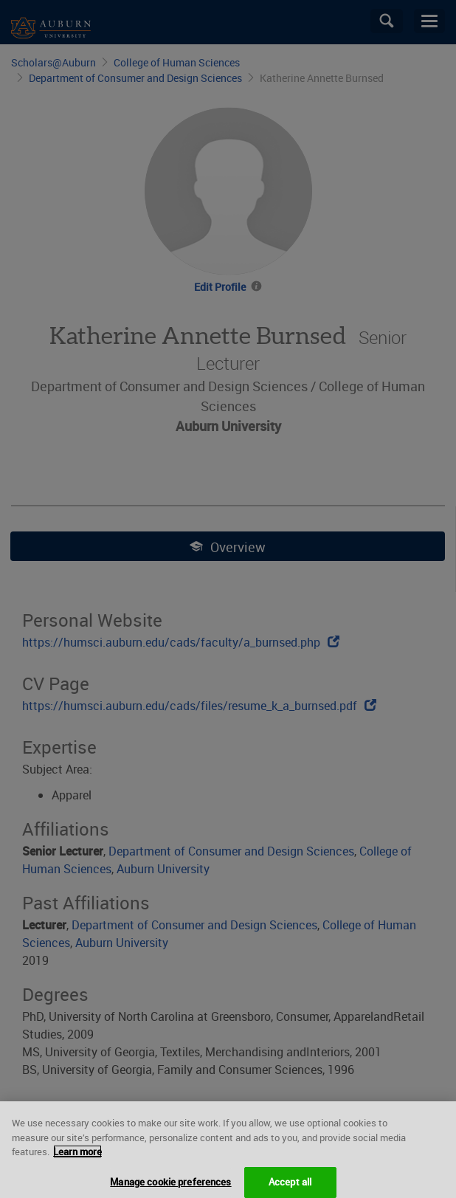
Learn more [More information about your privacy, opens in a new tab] (77, 1166)
